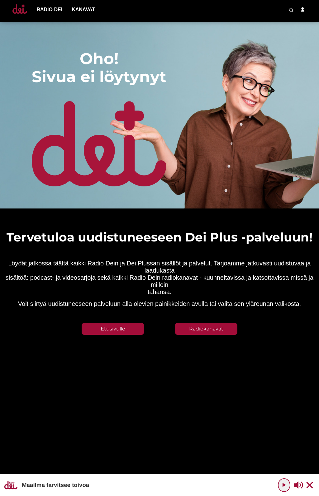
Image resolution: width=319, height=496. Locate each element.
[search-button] (291, 10)
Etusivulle (113, 329)
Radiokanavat (206, 329)
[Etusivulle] (19, 13)
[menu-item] (49, 9)
